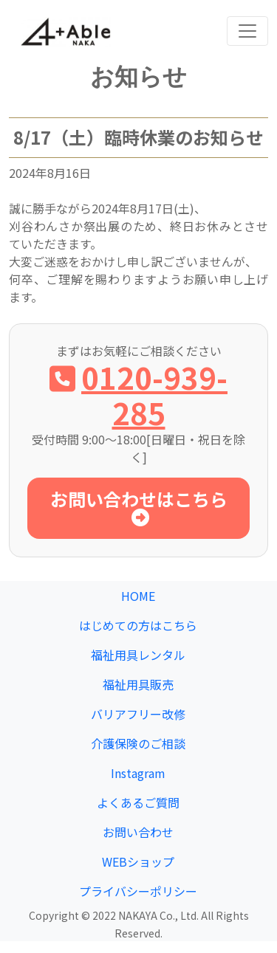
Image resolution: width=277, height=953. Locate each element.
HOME (138, 596)
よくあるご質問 (138, 802)
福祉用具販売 (138, 684)
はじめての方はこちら (138, 625)
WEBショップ (138, 861)
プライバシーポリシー (138, 891)
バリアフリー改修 (138, 714)
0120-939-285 (138, 394)
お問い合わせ (138, 832)
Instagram (138, 773)
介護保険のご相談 (138, 743)
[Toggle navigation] (247, 31)
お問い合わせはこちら (139, 506)
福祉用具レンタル (138, 655)
